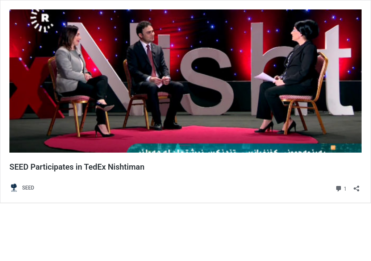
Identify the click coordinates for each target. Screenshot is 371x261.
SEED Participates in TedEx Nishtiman (77, 166)
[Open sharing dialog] (356, 186)
